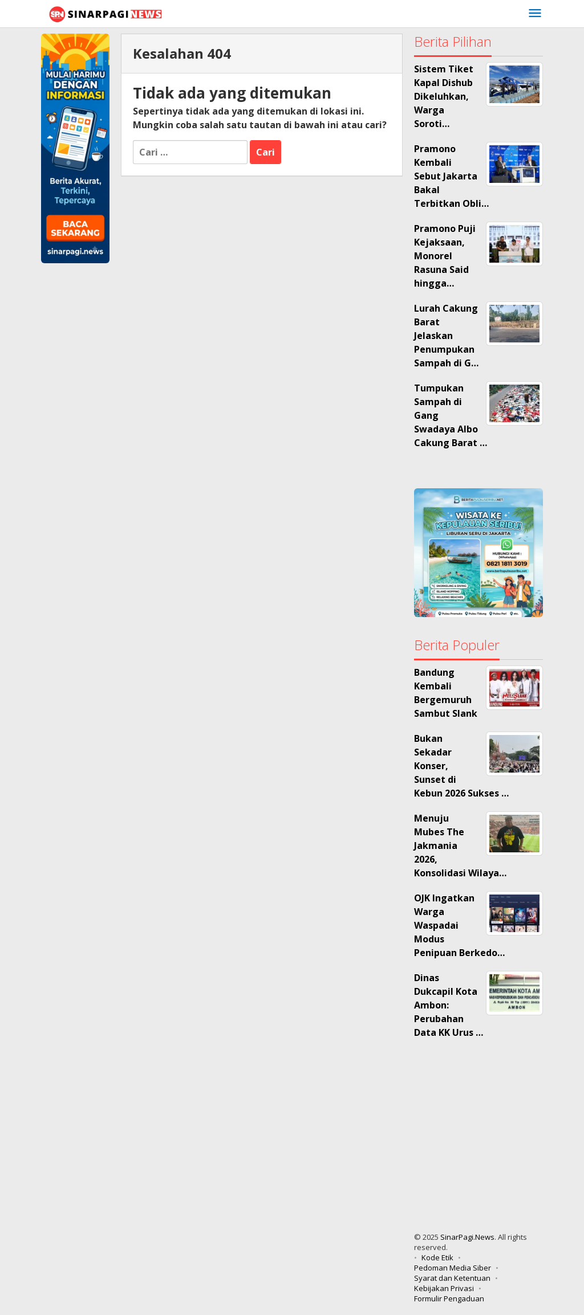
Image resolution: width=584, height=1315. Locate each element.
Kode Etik (437, 1257)
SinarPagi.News (467, 1237)
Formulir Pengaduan (449, 1298)
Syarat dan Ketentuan (452, 1278)
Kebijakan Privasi (444, 1288)
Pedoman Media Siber (452, 1268)
